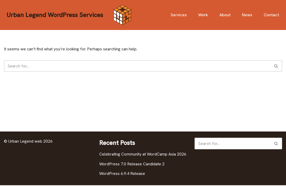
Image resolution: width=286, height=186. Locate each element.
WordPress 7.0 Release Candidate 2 (132, 164)
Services (178, 15)
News (247, 15)
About (225, 15)
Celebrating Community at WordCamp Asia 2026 (142, 155)
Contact (271, 15)
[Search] (137, 66)
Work (203, 15)
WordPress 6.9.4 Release (122, 174)
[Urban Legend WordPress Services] (69, 15)
